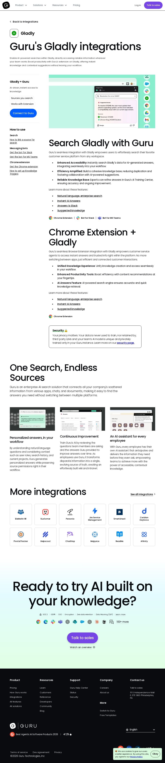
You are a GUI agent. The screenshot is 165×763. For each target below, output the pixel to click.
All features (15, 701)
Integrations (16, 697)
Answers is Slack (67, 205)
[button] (21, 5)
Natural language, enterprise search (79, 196)
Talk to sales (153, 5)
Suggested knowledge (71, 210)
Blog (42, 710)
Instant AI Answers (68, 201)
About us (104, 692)
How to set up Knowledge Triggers (23, 172)
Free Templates (108, 715)
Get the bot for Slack (21, 152)
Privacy (58, 752)
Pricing (76, 5)
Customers (45, 692)
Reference (45, 697)
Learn (43, 687)
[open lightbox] (102, 101)
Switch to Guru (107, 710)
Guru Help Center (79, 687)
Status (73, 692)
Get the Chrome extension (24, 166)
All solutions (16, 706)
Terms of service (19, 752)
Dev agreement (41, 752)
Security (74, 697)
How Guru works (18, 692)
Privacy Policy (136, 756)
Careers (104, 687)
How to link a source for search (22, 141)
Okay (155, 753)
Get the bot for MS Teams (24, 156)
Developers (46, 701)
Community (46, 706)
